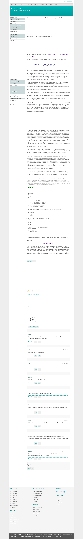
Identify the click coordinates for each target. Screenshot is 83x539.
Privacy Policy (58, 500)
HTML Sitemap (59, 506)
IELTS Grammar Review (37, 507)
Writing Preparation (14, 85)
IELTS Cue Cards (36, 511)
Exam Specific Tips (14, 521)
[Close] (27, 463)
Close (32, 468)
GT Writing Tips (36, 497)
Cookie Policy (58, 498)
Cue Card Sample (13, 38)
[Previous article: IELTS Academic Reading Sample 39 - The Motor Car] (64, 297)
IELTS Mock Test (13, 100)
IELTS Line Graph (13, 493)
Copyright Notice (59, 502)
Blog (46, 4)
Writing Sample (13, 23)
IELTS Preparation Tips (37, 491)
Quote (39, 341)
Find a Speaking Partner (16, 98)
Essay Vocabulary (13, 103)
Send (34, 326)
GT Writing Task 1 (14, 27)
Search (56, 4)
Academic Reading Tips (37, 493)
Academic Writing (14, 86)
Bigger (65, 1)
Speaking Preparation (14, 96)
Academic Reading (15, 19)
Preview (29, 326)
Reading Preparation (14, 79)
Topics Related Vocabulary (15, 104)
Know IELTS (12, 513)
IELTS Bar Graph (13, 491)
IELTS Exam (22, 4)
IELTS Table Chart (13, 495)
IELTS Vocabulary (36, 509)
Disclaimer (58, 504)
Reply (36, 341)
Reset (68, 1)
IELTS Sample (29, 4)
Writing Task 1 (14, 89)
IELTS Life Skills (36, 513)
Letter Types (35, 515)
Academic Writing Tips (37, 495)
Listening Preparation (14, 95)
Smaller (70, 1)
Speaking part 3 (14, 36)
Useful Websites (13, 523)
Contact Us (51, 4)
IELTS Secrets (13, 517)
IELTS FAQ (17, 4)
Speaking (12, 40)
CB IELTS (12, 515)
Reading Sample (13, 17)
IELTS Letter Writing (14, 501)
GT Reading (13, 21)
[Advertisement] (17, 61)
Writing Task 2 (14, 29)
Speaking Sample (13, 32)
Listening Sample (13, 31)
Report (28, 468)
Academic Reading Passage (33, 294)
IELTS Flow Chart (13, 497)
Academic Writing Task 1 (16, 25)
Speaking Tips (35, 501)
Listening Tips (35, 499)
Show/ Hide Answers (31, 261)
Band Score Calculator (14, 519)
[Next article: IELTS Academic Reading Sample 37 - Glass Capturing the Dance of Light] (68, 297)
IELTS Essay (12, 503)
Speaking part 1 (14, 34)
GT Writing (13, 93)
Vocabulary (42, 4)
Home (12, 4)
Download (36, 4)
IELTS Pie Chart (13, 499)
